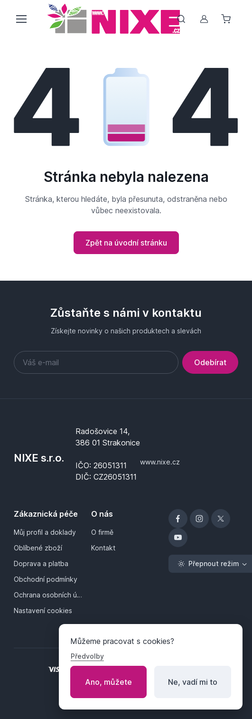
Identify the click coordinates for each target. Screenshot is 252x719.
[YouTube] (177, 537)
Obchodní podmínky (45, 579)
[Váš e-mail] (96, 362)
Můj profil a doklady (45, 532)
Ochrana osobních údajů (49, 595)
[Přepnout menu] (21, 19)
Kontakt (103, 548)
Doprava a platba (41, 563)
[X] (220, 518)
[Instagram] (199, 518)
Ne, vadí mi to (192, 682)
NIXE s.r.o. (39, 458)
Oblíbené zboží (38, 548)
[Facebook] (177, 518)
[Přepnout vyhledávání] (181, 19)
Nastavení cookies (43, 610)
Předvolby (87, 656)
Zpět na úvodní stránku (126, 242)
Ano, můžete (108, 682)
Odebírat (210, 362)
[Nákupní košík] (226, 19)
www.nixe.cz (160, 462)
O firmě (102, 532)
